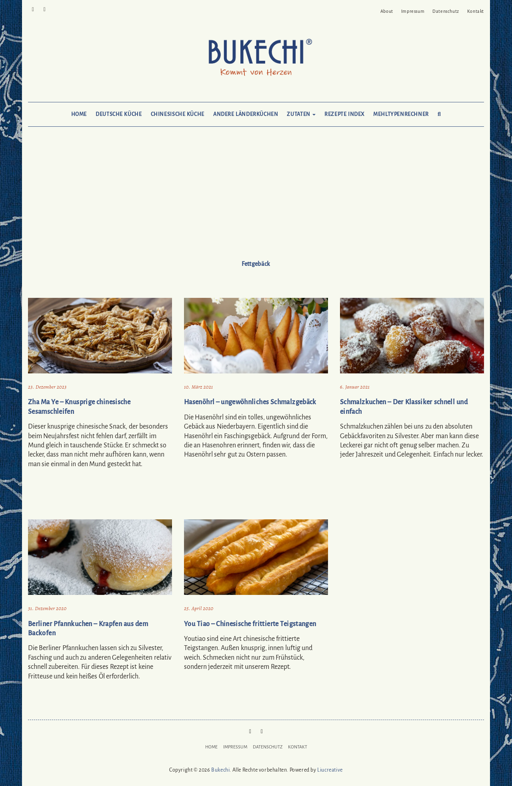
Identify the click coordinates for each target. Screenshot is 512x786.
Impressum (412, 11)
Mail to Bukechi (45, 9)
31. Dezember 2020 (47, 608)
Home (79, 114)
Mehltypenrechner (401, 114)
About (386, 11)
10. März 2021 (198, 386)
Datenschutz (445, 11)
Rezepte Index (344, 114)
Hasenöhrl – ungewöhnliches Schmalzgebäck (250, 402)
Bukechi (220, 770)
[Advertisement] (256, 201)
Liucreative (330, 770)
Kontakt (475, 11)
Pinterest (33, 9)
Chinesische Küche (177, 114)
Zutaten (301, 114)
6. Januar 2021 (355, 386)
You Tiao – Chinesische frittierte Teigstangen (250, 624)
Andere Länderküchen (245, 114)
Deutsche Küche (119, 114)
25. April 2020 (198, 608)
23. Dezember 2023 (47, 386)
